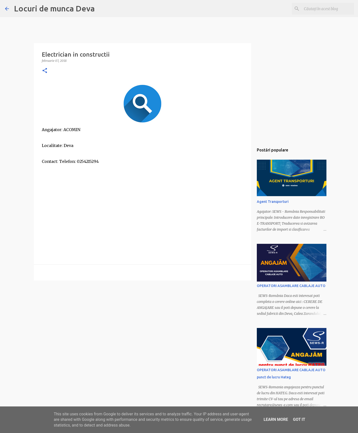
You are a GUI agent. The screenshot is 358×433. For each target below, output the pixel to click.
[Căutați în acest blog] (328, 9)
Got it (299, 419)
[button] (45, 71)
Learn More (276, 419)
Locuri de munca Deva (54, 8)
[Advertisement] (142, 200)
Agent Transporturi (273, 202)
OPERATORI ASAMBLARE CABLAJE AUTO (291, 286)
